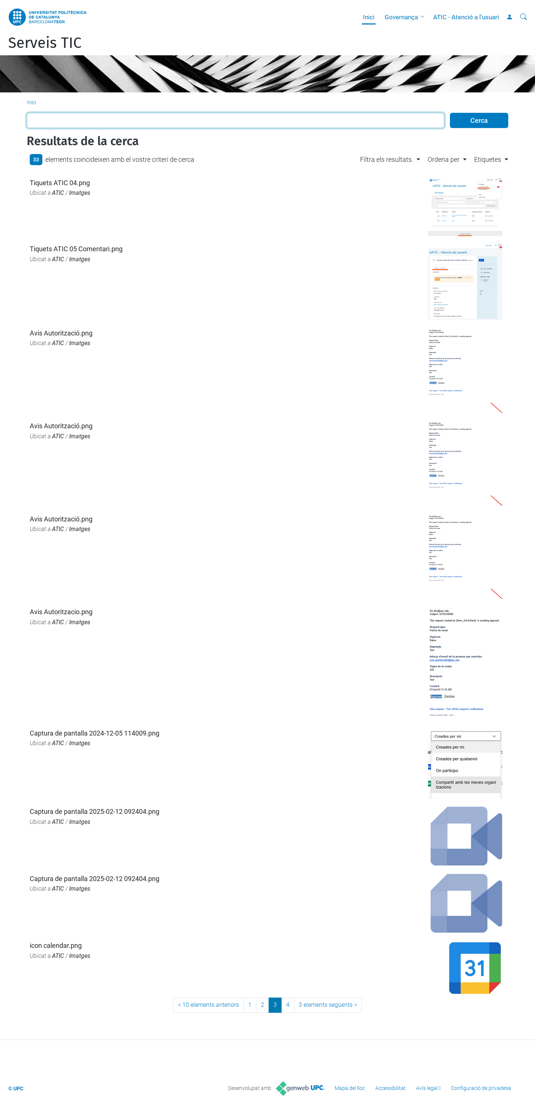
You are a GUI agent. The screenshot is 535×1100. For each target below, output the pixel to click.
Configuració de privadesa (481, 1088)
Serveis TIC (44, 43)
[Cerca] (523, 17)
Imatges (79, 192)
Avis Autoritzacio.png (61, 612)
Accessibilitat (390, 1088)
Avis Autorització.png (61, 333)
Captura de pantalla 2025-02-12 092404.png (94, 811)
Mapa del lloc (350, 1088)
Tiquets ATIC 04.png (60, 183)
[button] (424, 17)
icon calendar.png (56, 945)
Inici (368, 17)
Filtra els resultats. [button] (386, 159)
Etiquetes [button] (487, 159)
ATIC (58, 192)
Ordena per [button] (444, 159)
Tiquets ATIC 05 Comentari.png (76, 249)
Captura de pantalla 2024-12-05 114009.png (94, 733)
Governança (401, 17)
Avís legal (427, 1088)
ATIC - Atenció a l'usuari (466, 17)
